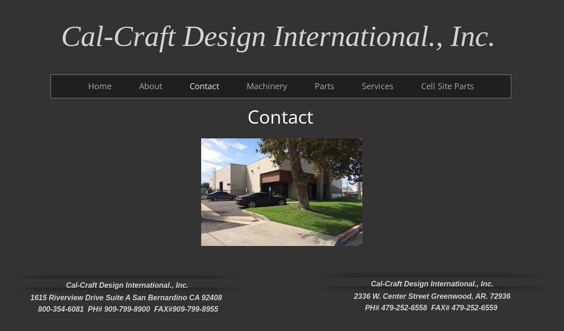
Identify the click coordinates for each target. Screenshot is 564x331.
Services (378, 85)
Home (100, 85)
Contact (204, 85)
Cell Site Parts (447, 85)
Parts (324, 85)
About (150, 85)
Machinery (267, 85)
